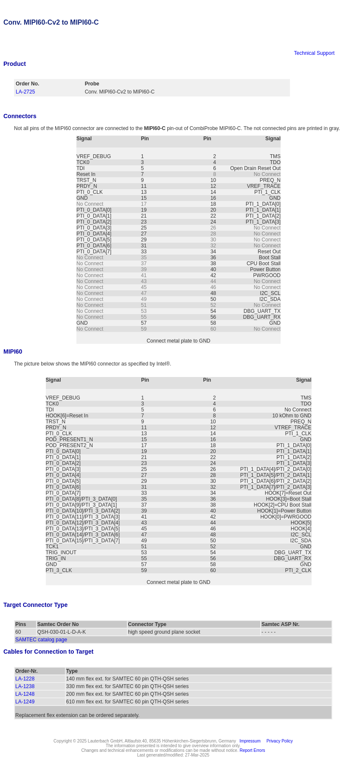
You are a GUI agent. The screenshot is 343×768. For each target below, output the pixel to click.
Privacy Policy (278, 741)
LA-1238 (24, 686)
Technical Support (314, 53)
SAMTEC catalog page (41, 640)
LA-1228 (24, 679)
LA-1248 (24, 694)
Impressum (249, 741)
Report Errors (252, 750)
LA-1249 (24, 702)
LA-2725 (25, 92)
